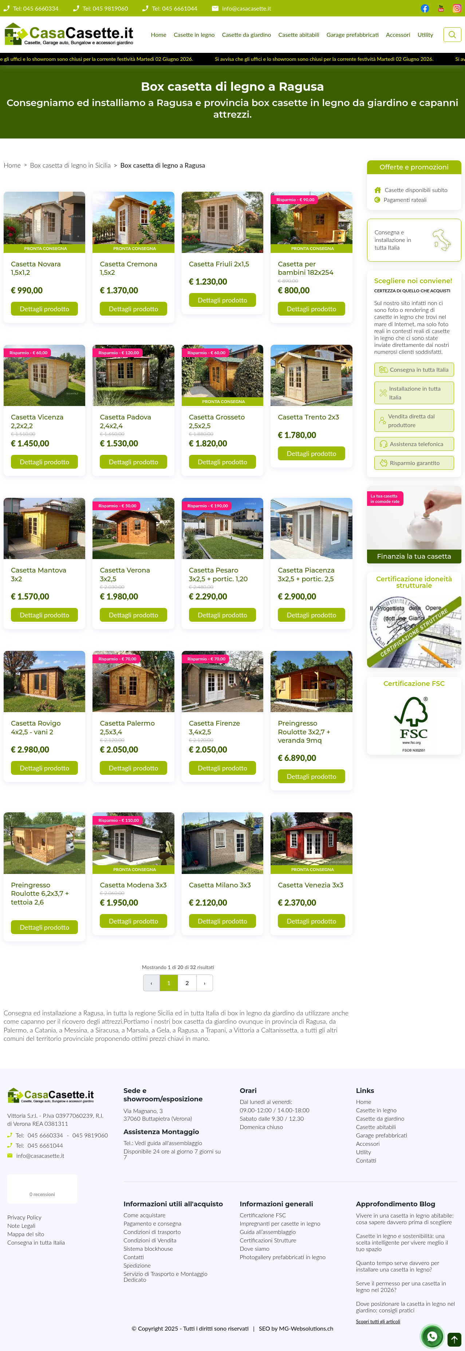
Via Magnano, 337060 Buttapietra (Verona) (157, 1114)
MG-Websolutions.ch (306, 1328)
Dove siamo (254, 1248)
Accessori (398, 34)
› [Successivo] (205, 982)
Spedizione (137, 1265)
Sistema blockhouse (148, 1248)
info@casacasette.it (246, 8)
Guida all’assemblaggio (268, 1231)
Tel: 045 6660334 (36, 8)
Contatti (366, 1160)
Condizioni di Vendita (149, 1240)
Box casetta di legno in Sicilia (70, 165)
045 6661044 (45, 1145)
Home (158, 34)
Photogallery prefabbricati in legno (283, 1256)
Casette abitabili (299, 34)
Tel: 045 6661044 (174, 8)
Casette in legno (194, 34)
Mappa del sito (25, 1204)
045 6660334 (45, 1135)
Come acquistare (144, 1214)
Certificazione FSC (263, 1214)
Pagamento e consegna (152, 1223)
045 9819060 (90, 1135)
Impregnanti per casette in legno (280, 1223)
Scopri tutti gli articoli (378, 1321)
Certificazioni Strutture (268, 1240)
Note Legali (21, 1196)
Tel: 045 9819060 (105, 8)
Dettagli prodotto (44, 309)
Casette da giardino (246, 34)
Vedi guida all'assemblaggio (168, 1142)
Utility (425, 34)
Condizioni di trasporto (152, 1231)
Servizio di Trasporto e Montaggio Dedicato (165, 1276)
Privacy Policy (24, 1187)
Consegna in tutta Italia (36, 1213)
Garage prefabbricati (353, 34)
